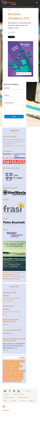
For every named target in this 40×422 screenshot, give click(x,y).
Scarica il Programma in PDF (11, 298)
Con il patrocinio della (11, 168)
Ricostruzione (8, 306)
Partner (5, 199)
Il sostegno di (8, 151)
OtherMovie (5, 410)
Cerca (22, 357)
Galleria (31, 400)
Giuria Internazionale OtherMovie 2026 (10, 320)
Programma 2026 (9, 292)
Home (27, 391)
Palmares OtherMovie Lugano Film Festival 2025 (14, 340)
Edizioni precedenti (10, 188)
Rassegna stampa (23, 397)
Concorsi (5, 325)
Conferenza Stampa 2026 (12, 330)
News (9, 10)
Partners (13, 400)
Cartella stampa (9, 397)
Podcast (22, 400)
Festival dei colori (9, 136)
